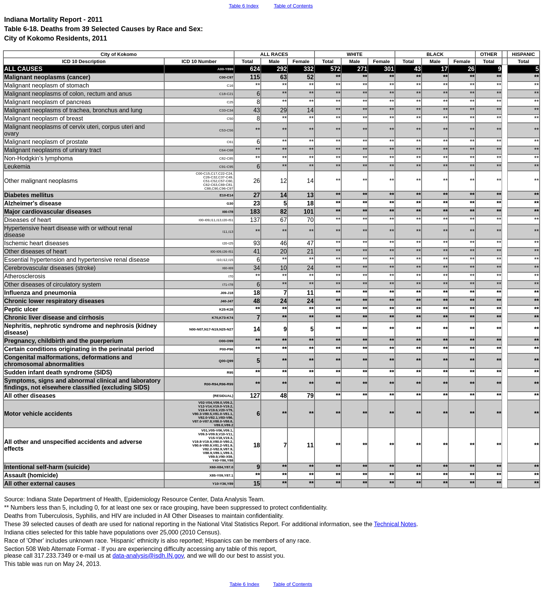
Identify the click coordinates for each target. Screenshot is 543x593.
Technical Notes (395, 524)
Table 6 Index (244, 6)
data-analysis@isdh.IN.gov (147, 555)
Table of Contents (293, 6)
